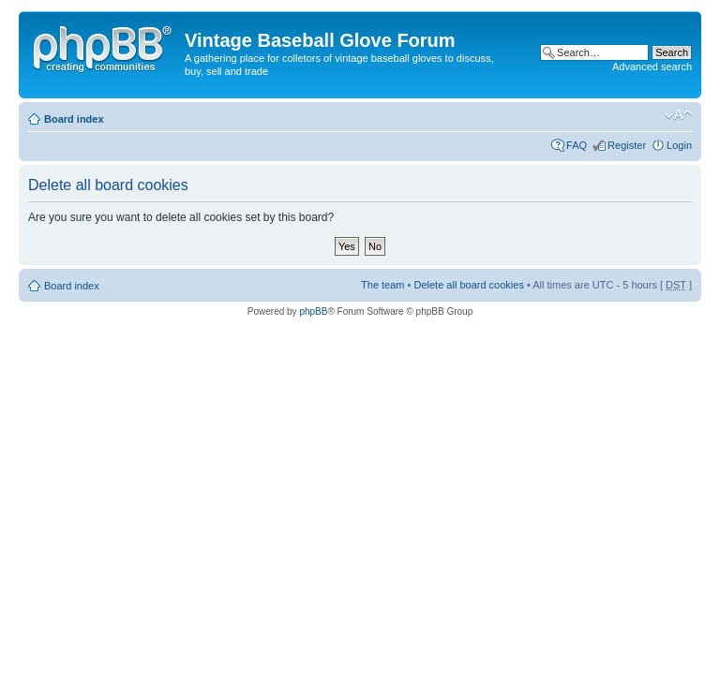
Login (679, 145)
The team (382, 284)
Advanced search (652, 66)
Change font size (678, 115)
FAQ (576, 145)
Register (627, 145)
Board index (74, 119)
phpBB (313, 311)
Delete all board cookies (468, 284)
